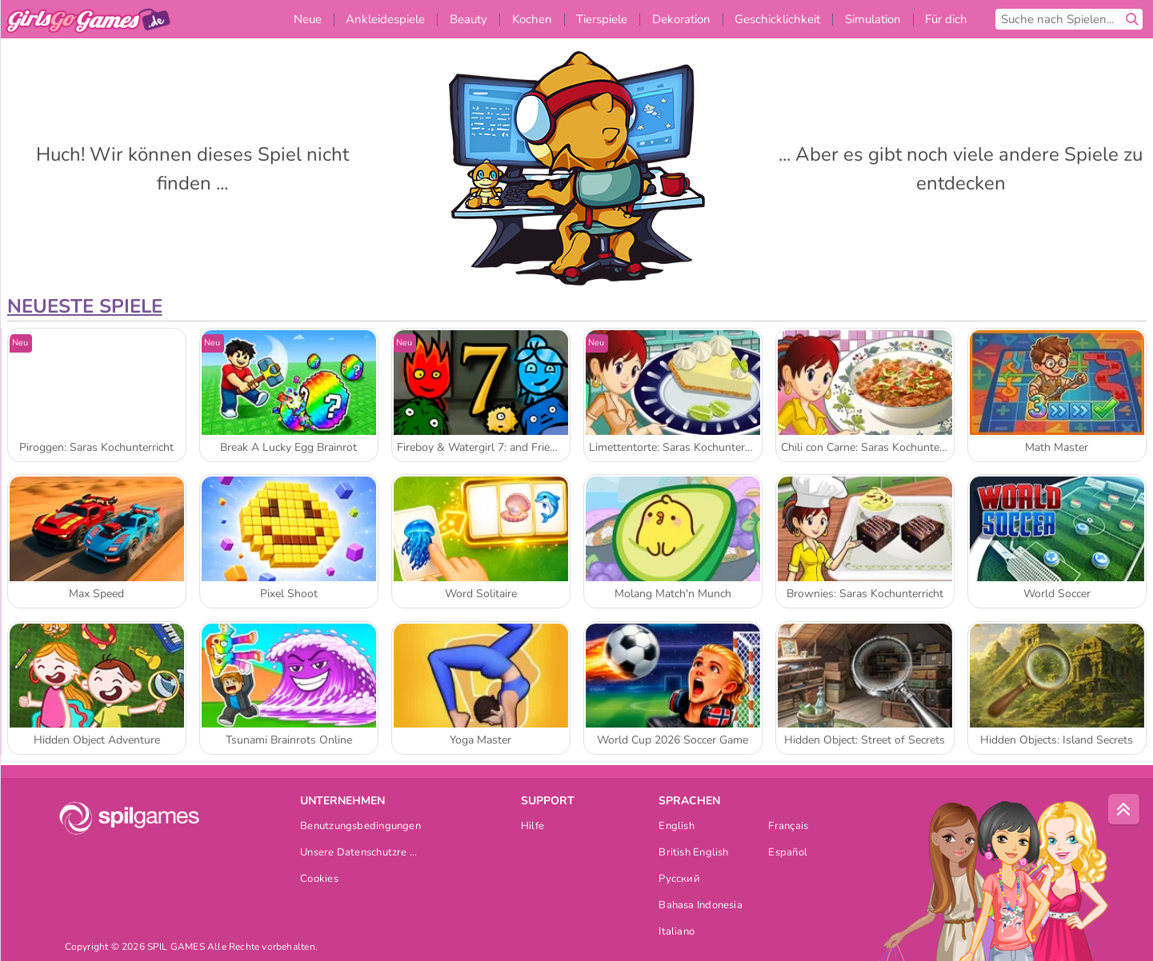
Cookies (319, 880)
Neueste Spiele (84, 306)
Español (787, 853)
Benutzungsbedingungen (360, 827)
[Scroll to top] (1124, 810)
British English (693, 853)
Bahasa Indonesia (701, 906)
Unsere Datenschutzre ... (358, 853)
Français (788, 827)
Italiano (677, 933)
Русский (679, 880)
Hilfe (532, 827)
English (677, 827)
